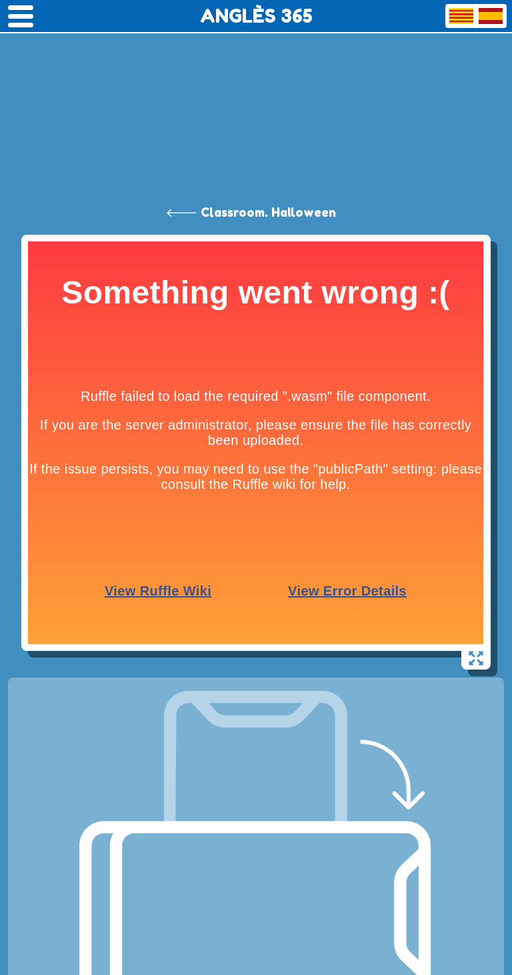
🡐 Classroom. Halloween (251, 212)
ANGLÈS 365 (256, 16)
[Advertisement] (256, 100)
